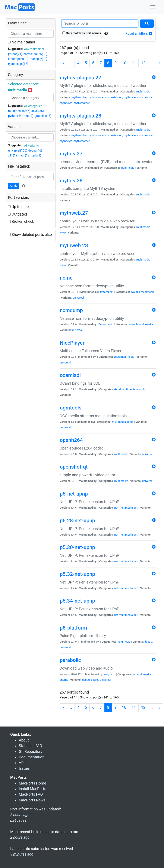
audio (130, 421)
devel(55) (37, 111)
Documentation (31, 757)
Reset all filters (138, 33)
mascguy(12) (38, 59)
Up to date (18, 207)
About (24, 740)
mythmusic (146, 97)
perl (135, 507)
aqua (117, 356)
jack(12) (25, 155)
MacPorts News (32, 800)
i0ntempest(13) (18, 59)
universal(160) (17, 150)
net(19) (28, 116)
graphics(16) (43, 116)
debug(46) (35, 150)
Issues (24, 768)
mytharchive (79, 97)
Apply (13, 186)
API (22, 763)
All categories (33, 106)
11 (134, 63)
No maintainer (21, 42)
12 (143, 63)
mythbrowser (96, 97)
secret (95, 679)
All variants (31, 145)
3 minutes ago (21, 854)
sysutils (135, 291)
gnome (64, 679)
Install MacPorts (32, 789)
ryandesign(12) (18, 64)
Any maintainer (34, 49)
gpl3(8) (36, 155)
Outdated (17, 214)
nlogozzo (110, 674)
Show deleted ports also (30, 234)
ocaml (140, 389)
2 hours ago (19, 837)
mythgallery (131, 97)
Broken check (21, 221)
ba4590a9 (18, 820)
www (63, 232)
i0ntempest (106, 291)
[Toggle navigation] (153, 7)
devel (117, 389)
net (116, 507)
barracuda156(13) (35, 54)
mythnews (66, 102)
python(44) (15, 116)
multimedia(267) (19, 111)
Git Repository (30, 751)
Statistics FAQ (30, 746)
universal (78, 297)
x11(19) (13, 155)
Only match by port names (81, 33)
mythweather (81, 102)
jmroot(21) (15, 54)
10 (124, 63)
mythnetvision (113, 97)
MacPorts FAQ (31, 794)
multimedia (143, 91)
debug (148, 641)
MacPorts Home (32, 783)
